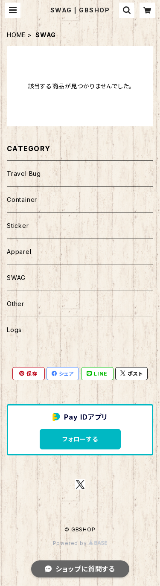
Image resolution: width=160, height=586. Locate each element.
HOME (16, 34)
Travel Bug (24, 173)
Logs (14, 329)
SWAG (16, 277)
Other (15, 303)
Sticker (18, 225)
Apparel (19, 251)
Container (22, 199)
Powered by (80, 543)
